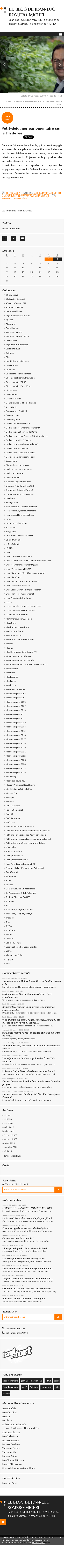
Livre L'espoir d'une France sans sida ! (23, 581)
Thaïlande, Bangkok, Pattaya (19, 913)
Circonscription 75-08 (16, 382)
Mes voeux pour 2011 (16, 714)
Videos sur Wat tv (10, 1452)
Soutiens (10, 901)
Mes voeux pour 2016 (16, 735)
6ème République (14, 311)
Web (8, 963)
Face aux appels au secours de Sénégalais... (26, 1228)
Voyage (9, 959)
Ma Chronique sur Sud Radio (19, 618)
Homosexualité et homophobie (20, 515)
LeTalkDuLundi (12, 544)
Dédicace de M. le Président (19, 440)
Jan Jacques (8, 994)
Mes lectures (12, 677)
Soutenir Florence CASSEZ (18, 897)
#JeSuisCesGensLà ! (15, 299)
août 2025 (7, 1151)
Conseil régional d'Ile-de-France (21, 402)
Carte (5, 1165)
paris (56, 1380)
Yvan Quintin (9, 981)
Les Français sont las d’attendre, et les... (24, 1258)
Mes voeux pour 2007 (16, 697)
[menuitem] (34, 95)
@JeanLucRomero (10, 228)
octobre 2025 (8, 1143)
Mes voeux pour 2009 (16, 706)
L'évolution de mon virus (17, 614)
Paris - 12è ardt (13, 805)
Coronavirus (12, 407)
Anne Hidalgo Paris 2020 (17, 336)
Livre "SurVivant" (14, 577)
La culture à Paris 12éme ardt (19, 535)
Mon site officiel (9, 1412)
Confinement (12, 394)
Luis (4, 1071)
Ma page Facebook (11, 1444)
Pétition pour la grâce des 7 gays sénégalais (26, 835)
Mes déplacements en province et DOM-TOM (26, 664)
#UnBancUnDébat (14, 307)
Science (9, 884)
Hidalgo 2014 (12, 502)
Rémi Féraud (12, 872)
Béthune (10, 353)
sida (57, 1387)
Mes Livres (11, 681)
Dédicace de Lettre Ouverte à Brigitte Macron (27, 436)
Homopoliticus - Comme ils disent (21, 506)
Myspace (10, 801)
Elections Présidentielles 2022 (20, 486)
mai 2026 (6, 1115)
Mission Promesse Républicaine (20, 785)
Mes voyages (12, 776)
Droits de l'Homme (14, 473)
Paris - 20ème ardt (14, 810)
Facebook (10, 498)
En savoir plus (38, 1542)
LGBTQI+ (10, 548)
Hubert (9, 519)
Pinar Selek (11, 847)
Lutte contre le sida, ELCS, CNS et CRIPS (24, 606)
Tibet (8, 922)
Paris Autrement (16, 195)
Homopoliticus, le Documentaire (21, 510)
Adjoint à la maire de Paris (18, 315)
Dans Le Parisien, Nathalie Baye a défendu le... (27, 1268)
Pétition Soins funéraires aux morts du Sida (25, 843)
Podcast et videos (14, 851)
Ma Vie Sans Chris (14, 635)
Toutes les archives (11, 1155)
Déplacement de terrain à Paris (20, 457)
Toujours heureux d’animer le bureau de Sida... (27, 1278)
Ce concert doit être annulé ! (17, 1238)
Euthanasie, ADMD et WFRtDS (20, 494)
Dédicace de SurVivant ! (17, 448)
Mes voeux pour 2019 (16, 747)
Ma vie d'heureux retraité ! (18, 627)
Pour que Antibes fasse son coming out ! (24, 1298)
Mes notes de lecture (15, 689)
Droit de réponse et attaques (19, 469)
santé (38, 197)
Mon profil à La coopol (12, 1464)
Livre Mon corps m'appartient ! (20, 594)
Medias (9, 648)
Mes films (10, 672)
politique (45, 197)
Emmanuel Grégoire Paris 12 (19, 490)
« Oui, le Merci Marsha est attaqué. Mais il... (34, 1071)
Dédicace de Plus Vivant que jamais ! (23, 444)
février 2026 (8, 1127)
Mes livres (7, 1420)
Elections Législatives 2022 (18, 481)
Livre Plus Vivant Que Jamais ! (20, 598)
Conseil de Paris (13, 398)
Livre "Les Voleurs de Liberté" (19, 556)
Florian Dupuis (10, 1081)
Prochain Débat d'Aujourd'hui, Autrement (25, 868)
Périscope (10, 822)
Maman (9, 643)
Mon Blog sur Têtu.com (13, 1460)
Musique (10, 797)
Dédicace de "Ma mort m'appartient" (23, 427)
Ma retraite (11, 623)
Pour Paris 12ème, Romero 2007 (21, 864)
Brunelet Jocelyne (11, 1007)
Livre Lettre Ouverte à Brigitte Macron (23, 589)
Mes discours (12, 668)
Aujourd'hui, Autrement (17, 344)
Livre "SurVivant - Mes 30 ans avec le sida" (25, 573)
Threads (10, 917)
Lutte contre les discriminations (20, 610)
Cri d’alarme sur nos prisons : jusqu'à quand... (27, 1288)
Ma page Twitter (9, 1456)
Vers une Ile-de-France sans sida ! (21, 947)
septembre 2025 (10, 1147)
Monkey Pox (11, 793)
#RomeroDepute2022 (16, 303)
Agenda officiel (9, 1408)
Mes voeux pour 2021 (16, 751)
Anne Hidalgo (12, 328)
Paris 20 (9, 814)
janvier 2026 (8, 1131)
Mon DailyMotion (10, 1436)
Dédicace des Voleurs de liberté (20, 452)
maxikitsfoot (9, 1033)
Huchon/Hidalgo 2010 (16, 523)
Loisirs (9, 602)
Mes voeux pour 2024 (16, 764)
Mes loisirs (11, 685)
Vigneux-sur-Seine (14, 955)
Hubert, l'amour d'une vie (14, 1424)
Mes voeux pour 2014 (16, 726)
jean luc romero (10, 1380)
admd (4, 197)
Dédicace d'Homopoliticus (18, 423)
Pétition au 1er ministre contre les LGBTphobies (28, 830)
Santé (46, 195)
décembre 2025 (9, 1135)
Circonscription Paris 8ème (18, 386)
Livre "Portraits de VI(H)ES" (18, 569)
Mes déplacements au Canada (20, 660)
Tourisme (10, 930)
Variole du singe (13, 942)
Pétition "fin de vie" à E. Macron (20, 826)
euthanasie (29, 197)
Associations (12, 340)
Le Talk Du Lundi (13, 539)
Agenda (37, 193)
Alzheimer (11, 324)
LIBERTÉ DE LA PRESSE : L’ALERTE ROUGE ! (27, 1208)
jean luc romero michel (31, 1380)
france (6, 1393)
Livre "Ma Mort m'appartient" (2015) (22, 564)
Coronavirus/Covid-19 (16, 411)
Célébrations (12, 365)
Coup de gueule (13, 419)
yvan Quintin (9, 1045)
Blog (8, 357)
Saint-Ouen (11, 876)
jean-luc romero (15, 197)
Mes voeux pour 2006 (16, 693)
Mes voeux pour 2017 (16, 739)
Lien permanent (11, 193)
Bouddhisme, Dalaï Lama (17, 361)
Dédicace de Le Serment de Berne (21, 432)
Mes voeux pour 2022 (16, 755)
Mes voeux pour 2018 (16, 743)
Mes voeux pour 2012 (16, 718)
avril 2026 (7, 1119)
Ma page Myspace (10, 1440)
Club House (11, 390)
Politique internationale (17, 859)
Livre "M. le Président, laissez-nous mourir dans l (28, 560)
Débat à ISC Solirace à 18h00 (33, 96)
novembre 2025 (9, 1139)
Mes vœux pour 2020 (15, 780)
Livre (8, 552)
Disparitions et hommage (17, 465)
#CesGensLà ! (12, 295)
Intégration (11, 531)
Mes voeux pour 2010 (16, 710)
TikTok (9, 926)
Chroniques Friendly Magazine (20, 377)
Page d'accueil (55, 96)
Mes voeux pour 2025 (16, 768)
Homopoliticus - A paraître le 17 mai (18, 1468)
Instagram (11, 527)
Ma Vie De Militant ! (15, 631)
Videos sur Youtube (11, 1448)
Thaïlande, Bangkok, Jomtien (19, 909)
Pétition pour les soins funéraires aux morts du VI (28, 839)
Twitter (9, 934)
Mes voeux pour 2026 (16, 772)
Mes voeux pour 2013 (16, 722)
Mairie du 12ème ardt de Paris (20, 639)
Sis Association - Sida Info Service (21, 893)
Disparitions (11, 461)
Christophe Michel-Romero (18, 373)
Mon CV (6, 1416)
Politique (34, 1387)
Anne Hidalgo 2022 (15, 332)
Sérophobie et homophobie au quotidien (20, 1428)
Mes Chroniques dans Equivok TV (21, 652)
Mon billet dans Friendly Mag (19, 789)
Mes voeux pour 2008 (16, 702)
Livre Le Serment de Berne (18, 585)
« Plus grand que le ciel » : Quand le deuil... (25, 1248)
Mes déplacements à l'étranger (20, 656)
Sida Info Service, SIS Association (20, 888)
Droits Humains (13, 477)
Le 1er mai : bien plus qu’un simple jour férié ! (27, 1218)
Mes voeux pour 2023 (16, 760)
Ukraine (9, 938)
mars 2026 (7, 1123)
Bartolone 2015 (13, 348)
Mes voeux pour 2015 (16, 731)
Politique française (34, 195)
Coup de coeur (12, 415)
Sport (8, 905)
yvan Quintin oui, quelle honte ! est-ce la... (24, 1020)
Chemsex (10, 369)
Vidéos (9, 951)
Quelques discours (11, 1432)
